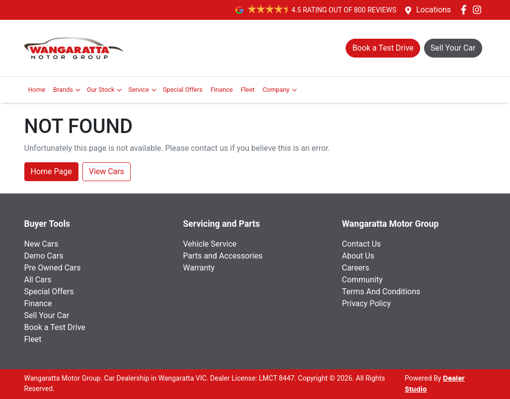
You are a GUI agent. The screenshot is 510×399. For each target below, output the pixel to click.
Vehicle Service (210, 244)
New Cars (41, 244)
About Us (358, 256)
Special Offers (183, 89)
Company (281, 90)
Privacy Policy (366, 303)
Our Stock (106, 90)
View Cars (106, 171)
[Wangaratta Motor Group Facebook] (465, 9)
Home (36, 89)
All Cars (38, 279)
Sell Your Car (47, 315)
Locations (433, 9)
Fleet (248, 89)
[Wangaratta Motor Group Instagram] (479, 9)
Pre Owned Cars (52, 267)
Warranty (199, 267)
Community (362, 279)
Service (143, 90)
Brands (68, 90)
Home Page (51, 171)
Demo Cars (44, 256)
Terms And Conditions (381, 291)
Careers (355, 267)
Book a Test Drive (54, 327)
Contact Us (361, 244)
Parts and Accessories (223, 256)
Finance (222, 89)
